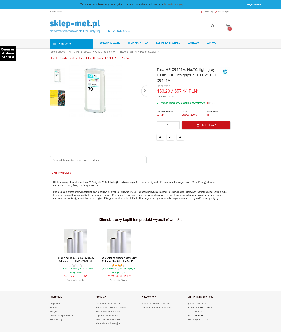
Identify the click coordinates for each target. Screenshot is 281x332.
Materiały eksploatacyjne (108, 323)
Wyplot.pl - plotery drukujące (156, 303)
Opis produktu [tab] (61, 172)
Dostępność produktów (61, 315)
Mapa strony (56, 319)
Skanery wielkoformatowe (108, 311)
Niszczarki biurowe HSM (108, 319)
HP (208, 115)
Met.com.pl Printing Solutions (156, 307)
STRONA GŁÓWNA (110, 43)
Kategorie (61, 44)
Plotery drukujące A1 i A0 (108, 303)
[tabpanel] (140, 193)
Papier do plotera (168, 43)
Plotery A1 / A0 (138, 43)
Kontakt (193, 43)
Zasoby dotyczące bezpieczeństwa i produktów (76, 160)
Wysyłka (54, 311)
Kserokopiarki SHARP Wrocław (111, 307)
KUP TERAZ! (206, 125)
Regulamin (55, 303)
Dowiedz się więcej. (174, 4)
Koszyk (211, 43)
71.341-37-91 (195, 311)
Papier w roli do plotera (107, 315)
